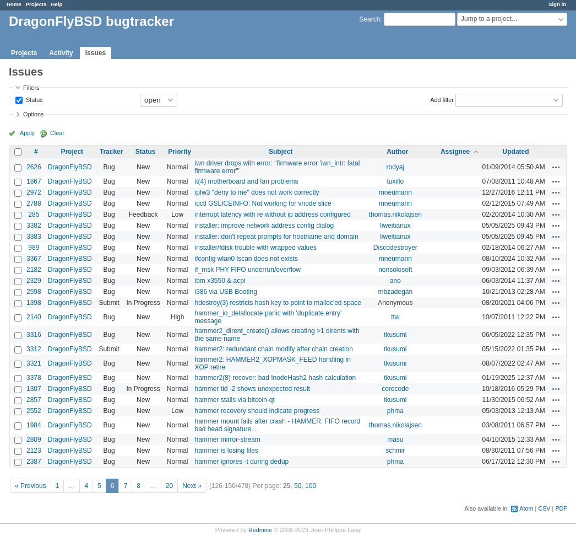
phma (395, 411)
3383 (33, 236)
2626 (33, 167)
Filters (31, 87)
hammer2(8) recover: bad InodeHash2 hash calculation (275, 378)
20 (169, 486)
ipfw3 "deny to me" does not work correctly (256, 192)
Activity (61, 53)
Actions (556, 167)
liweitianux (395, 225)
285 (33, 214)
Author (397, 152)
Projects (36, 4)
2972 (33, 192)
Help (57, 4)
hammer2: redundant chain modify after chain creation (273, 349)
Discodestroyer (395, 247)
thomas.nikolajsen (395, 214)
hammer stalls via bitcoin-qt (234, 400)
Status (33, 99)
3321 (33, 363)
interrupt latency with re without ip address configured (272, 214)
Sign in (557, 4)
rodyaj (396, 167)
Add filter (442, 99)
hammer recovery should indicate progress (256, 411)
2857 (33, 400)
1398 (33, 303)
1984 (33, 425)
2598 (33, 292)
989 (33, 247)
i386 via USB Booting (225, 292)
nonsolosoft (395, 270)
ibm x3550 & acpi (219, 281)
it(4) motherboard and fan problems (246, 181)
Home (14, 4)
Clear (57, 133)
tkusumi (395, 335)
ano (395, 281)
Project (72, 152)
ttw (395, 317)
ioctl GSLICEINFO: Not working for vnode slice (262, 203)
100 (310, 486)
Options (33, 114)
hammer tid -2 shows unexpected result (251, 389)
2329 (33, 281)
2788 (33, 203)
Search (369, 19)
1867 (33, 181)
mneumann (395, 192)
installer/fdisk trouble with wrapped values (255, 247)
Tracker (111, 152)
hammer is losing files (226, 450)
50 (297, 486)
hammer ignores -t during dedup (241, 461)
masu (395, 439)
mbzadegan (395, 292)
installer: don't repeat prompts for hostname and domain (276, 236)
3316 (33, 335)
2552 (33, 411)
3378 (33, 378)
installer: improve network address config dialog (264, 225)
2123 (33, 450)
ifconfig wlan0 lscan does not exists (245, 258)
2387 (33, 461)
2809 (33, 439)
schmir (395, 450)
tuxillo (395, 181)
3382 (33, 225)
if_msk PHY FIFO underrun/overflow (247, 270)
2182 (33, 270)
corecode (395, 389)
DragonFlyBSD (70, 167)
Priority (179, 152)
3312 (33, 349)
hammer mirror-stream (227, 439)
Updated (516, 152)
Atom (526, 508)
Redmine (260, 530)
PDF (561, 508)
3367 (33, 258)
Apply (27, 133)
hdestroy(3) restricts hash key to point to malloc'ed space (277, 303)
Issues (95, 53)
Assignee (455, 152)
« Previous (30, 486)
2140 (33, 317)
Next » (192, 486)
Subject (280, 152)
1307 (33, 389)
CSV (544, 508)
